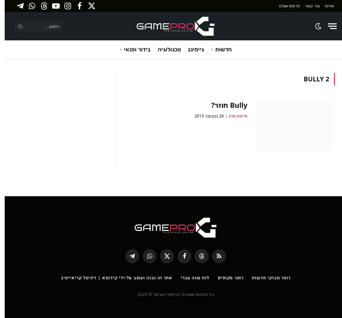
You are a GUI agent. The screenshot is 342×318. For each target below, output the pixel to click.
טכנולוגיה (164, 49)
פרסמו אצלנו (284, 6)
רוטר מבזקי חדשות (266, 278)
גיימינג (191, 49)
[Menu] (327, 26)
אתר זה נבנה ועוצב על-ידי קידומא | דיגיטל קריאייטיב (112, 278)
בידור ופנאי (132, 49)
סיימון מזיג (233, 116)
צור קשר (307, 6)
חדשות (218, 49)
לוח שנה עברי (190, 278)
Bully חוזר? (224, 105)
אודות (324, 6)
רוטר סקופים (226, 278)
